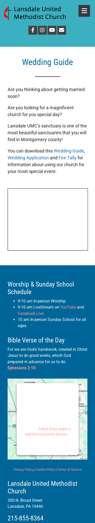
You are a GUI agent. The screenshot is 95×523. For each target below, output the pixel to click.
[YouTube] (52, 30)
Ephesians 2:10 (21, 367)
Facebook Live (31, 313)
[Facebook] (32, 30)
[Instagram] (42, 30)
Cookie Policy (45, 469)
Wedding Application (28, 157)
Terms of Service (69, 469)
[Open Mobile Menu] (84, 11)
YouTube (68, 307)
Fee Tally (68, 157)
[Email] (61, 30)
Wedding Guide (69, 151)
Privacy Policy (23, 469)
